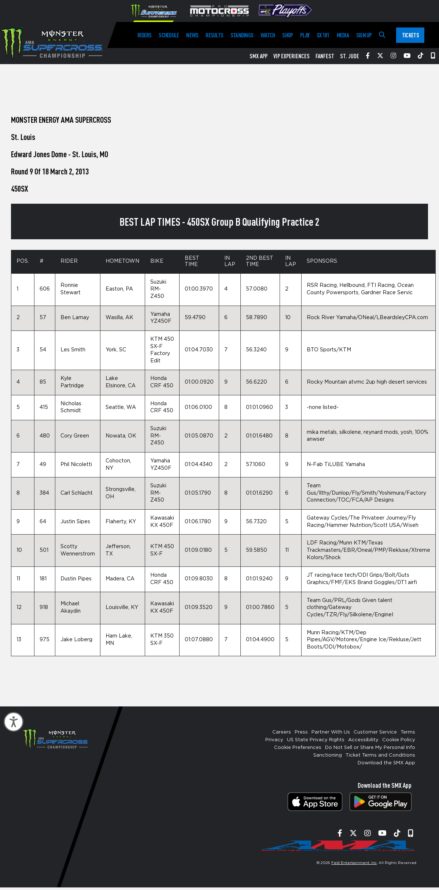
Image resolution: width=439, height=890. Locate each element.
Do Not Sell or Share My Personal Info (370, 747)
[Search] (382, 35)
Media (343, 35)
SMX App (259, 56)
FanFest (325, 56)
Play (304, 35)
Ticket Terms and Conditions (380, 755)
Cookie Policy (398, 740)
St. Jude (349, 56)
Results (214, 35)
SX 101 (323, 35)
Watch (268, 35)
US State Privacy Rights (315, 740)
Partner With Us (330, 732)
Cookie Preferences (297, 747)
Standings (241, 35)
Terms (408, 732)
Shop (287, 35)
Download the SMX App (386, 763)
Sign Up (364, 35)
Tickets (410, 35)
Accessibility (363, 740)
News (192, 35)
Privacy (274, 740)
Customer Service (375, 732)
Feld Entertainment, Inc (354, 863)
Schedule (169, 35)
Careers (281, 732)
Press (301, 732)
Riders (144, 35)
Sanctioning (327, 755)
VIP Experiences (291, 56)
